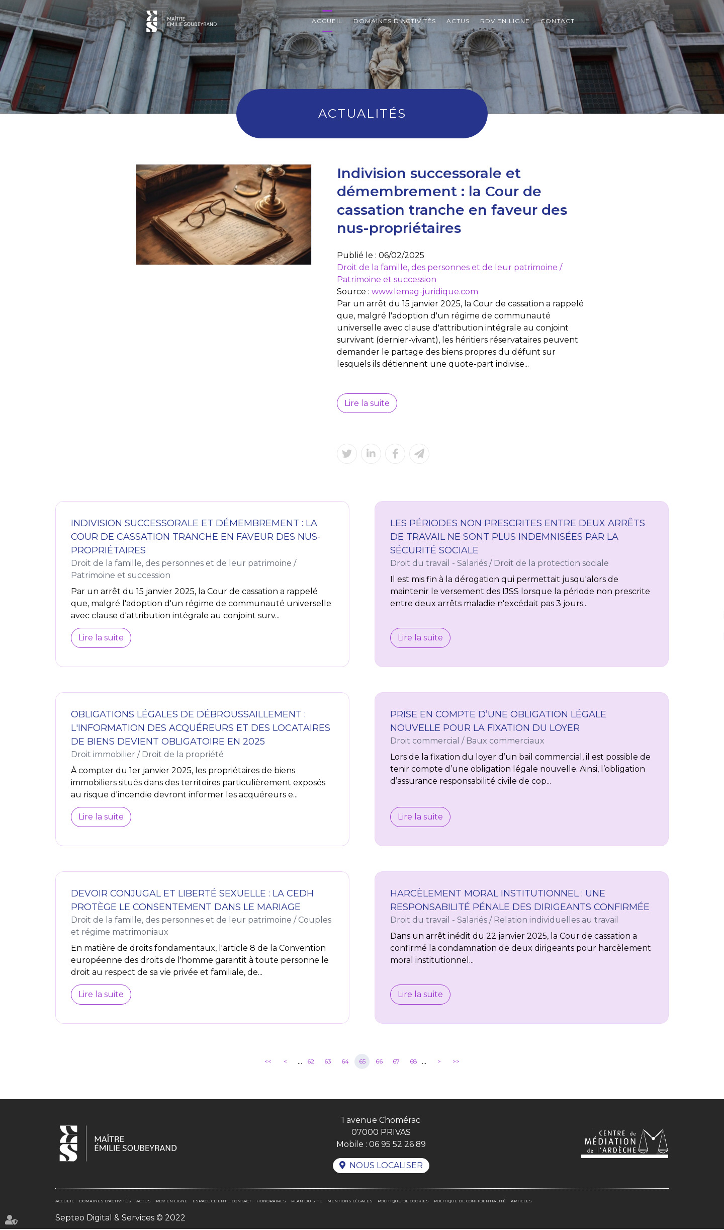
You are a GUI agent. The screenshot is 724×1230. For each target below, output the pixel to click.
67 (396, 1061)
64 (345, 1061)
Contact (557, 21)
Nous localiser (386, 1166)
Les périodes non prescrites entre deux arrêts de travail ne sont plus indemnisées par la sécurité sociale (517, 537)
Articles (521, 1201)
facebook (704, 595)
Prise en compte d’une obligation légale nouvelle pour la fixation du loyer (498, 721)
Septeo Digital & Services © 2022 (120, 1218)
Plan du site (306, 1201)
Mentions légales (350, 1201)
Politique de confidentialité (470, 1201)
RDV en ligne (505, 21)
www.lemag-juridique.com (425, 291)
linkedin (704, 615)
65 (362, 1061)
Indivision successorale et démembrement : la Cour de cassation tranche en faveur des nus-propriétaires (196, 537)
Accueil (327, 21)
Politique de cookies (403, 1201)
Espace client (210, 1201)
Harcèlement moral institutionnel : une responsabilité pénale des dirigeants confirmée (520, 900)
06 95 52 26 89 (397, 1145)
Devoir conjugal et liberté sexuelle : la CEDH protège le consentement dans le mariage (192, 900)
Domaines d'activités (394, 21)
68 (413, 1061)
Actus (458, 21)
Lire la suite (367, 403)
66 (379, 1061)
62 (310, 1061)
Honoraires (271, 1201)
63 (327, 1061)
